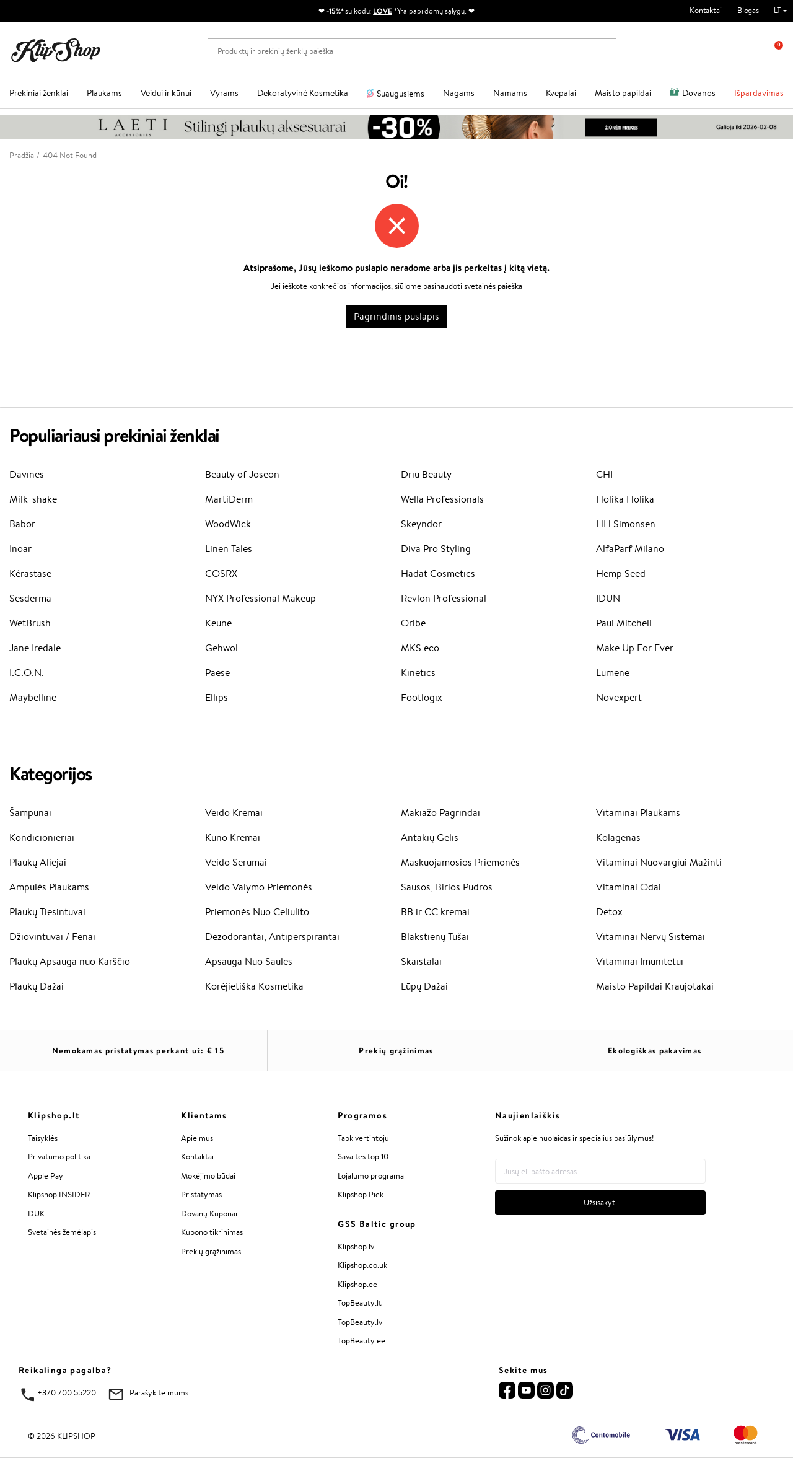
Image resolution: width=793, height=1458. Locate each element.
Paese (217, 672)
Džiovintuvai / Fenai (52, 936)
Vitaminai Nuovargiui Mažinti (659, 862)
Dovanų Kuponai (209, 1213)
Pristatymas (201, 1194)
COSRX (221, 573)
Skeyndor (421, 523)
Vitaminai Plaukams (638, 812)
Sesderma (30, 598)
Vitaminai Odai (628, 887)
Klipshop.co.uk (362, 1265)
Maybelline (32, 697)
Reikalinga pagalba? (65, 1370)
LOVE (382, 11)
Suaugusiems (400, 93)
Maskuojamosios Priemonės (460, 862)
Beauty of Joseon (242, 474)
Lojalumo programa (371, 1175)
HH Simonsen (625, 523)
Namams (510, 93)
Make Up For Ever (634, 647)
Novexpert (619, 697)
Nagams (459, 93)
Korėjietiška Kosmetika (254, 986)
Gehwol (221, 647)
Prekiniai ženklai (38, 93)
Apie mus (197, 1138)
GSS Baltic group (377, 1224)
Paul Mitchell (624, 623)
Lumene (612, 672)
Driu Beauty (426, 474)
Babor (22, 523)
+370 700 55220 (66, 1392)
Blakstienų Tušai (435, 936)
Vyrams (224, 93)
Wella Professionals (442, 499)
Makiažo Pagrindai (440, 812)
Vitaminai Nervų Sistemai (650, 936)
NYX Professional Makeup (260, 598)
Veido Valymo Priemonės (258, 887)
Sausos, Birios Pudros (447, 887)
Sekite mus (523, 1370)
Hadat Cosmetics (438, 573)
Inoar (20, 548)
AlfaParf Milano (630, 548)
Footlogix (421, 697)
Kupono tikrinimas (212, 1232)
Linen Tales (228, 548)
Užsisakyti (600, 1202)
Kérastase (30, 573)
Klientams (204, 1115)
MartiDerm (229, 499)
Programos (362, 1115)
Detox (609, 911)
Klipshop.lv (356, 1246)
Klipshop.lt (53, 1115)
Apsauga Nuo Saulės (248, 961)
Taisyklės (43, 1138)
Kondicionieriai (41, 837)
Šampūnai (30, 812)
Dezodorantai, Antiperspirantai (272, 936)
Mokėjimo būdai (208, 1175)
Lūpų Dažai (424, 986)
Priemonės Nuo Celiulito (257, 911)
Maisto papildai (623, 93)
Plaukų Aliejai (37, 862)
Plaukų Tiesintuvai (47, 911)
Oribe (413, 623)
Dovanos (699, 93)
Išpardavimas (759, 93)
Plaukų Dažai (36, 986)
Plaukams (104, 93)
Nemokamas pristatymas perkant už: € (138, 1050)
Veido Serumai (236, 862)
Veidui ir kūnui (166, 93)
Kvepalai (561, 93)
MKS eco (420, 647)
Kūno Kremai (232, 837)
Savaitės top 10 (363, 1156)
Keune (218, 623)
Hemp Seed (621, 573)
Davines (26, 474)
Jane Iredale (35, 647)
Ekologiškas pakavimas (654, 1050)
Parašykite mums (158, 1392)
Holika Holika (625, 499)
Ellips (216, 697)
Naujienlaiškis (528, 1115)
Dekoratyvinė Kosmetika (302, 93)
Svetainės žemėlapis (62, 1232)
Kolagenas (618, 837)
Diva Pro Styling (436, 548)
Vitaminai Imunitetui (639, 961)
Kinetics (418, 672)
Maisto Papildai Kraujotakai (655, 986)
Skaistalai (421, 961)
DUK (36, 1213)
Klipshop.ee (357, 1284)
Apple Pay (45, 1175)
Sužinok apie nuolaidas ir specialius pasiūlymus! (574, 1138)
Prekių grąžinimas (396, 1050)
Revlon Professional (443, 598)
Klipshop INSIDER (59, 1194)
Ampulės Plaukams (49, 887)
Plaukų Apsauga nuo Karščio (69, 961)
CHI (604, 474)
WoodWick (228, 523)
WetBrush (30, 623)
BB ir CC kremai (435, 911)
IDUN (608, 598)
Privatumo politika (59, 1156)
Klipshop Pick (360, 1194)
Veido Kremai (234, 812)
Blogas (748, 10)
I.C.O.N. (26, 672)
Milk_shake (33, 499)
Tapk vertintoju (363, 1138)
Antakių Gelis (429, 837)
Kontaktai (706, 10)
